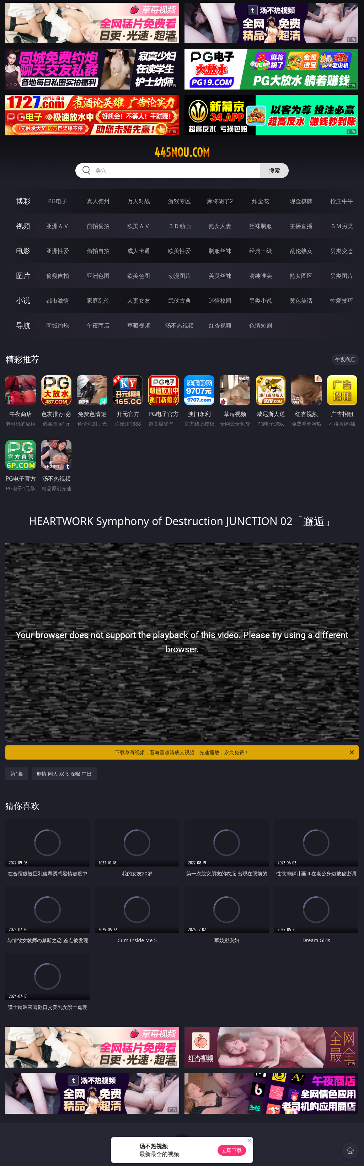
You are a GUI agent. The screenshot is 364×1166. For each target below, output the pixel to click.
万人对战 (138, 201)
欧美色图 (138, 276)
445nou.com (182, 152)
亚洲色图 (98, 276)
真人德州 (98, 201)
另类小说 (260, 300)
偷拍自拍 (98, 251)
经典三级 (260, 251)
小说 (23, 300)
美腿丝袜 (220, 276)
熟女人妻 (220, 226)
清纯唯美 (260, 276)
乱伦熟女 (301, 251)
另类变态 (341, 251)
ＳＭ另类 (341, 226)
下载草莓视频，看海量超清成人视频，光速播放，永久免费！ (235, 752)
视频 (23, 226)
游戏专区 (179, 201)
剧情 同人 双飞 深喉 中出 (64, 773)
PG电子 (57, 201)
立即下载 (232, 1150)
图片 (23, 275)
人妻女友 (138, 300)
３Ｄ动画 (179, 226)
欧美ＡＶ (138, 226)
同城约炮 (57, 325)
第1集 (16, 773)
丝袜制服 (260, 226)
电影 (23, 250)
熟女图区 (301, 276)
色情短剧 (260, 325)
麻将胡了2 (220, 201)
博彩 (23, 201)
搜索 (274, 170)
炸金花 (260, 201)
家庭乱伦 (98, 300)
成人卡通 (138, 251)
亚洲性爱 (57, 251)
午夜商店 (98, 325)
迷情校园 (220, 300)
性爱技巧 (341, 300)
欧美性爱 (179, 251)
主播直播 (301, 226)
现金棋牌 (301, 201)
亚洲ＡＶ (57, 226)
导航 (23, 325)
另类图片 (341, 276)
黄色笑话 (301, 300)
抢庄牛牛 (341, 201)
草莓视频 (138, 325)
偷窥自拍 (57, 276)
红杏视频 (220, 325)
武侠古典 (179, 300)
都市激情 (57, 300)
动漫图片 (179, 276)
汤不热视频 (179, 325)
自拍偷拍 (98, 226)
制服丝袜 (220, 251)
